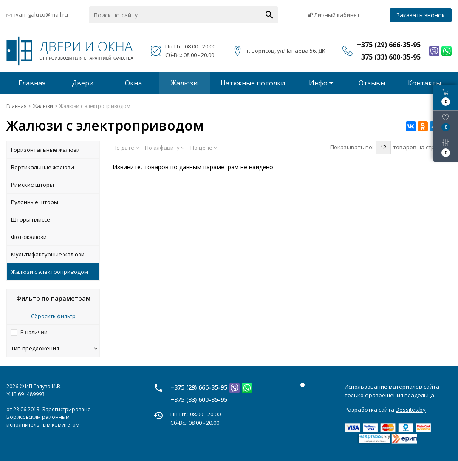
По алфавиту (164, 147)
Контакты (424, 83)
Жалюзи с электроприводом (49, 272)
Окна (133, 83)
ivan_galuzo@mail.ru (41, 14)
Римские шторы (32, 184)
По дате (126, 147)
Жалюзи (184, 83)
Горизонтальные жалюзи (45, 150)
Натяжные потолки (253, 83)
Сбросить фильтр (53, 316)
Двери (82, 83)
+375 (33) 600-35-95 (198, 400)
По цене (203, 147)
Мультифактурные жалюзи (48, 254)
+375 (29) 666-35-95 (198, 387)
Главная (31, 83)
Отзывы (372, 83)
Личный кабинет (334, 15)
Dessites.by (411, 409)
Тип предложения (54, 348)
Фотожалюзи (29, 237)
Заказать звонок (420, 15)
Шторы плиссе (30, 219)
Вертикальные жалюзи (42, 167)
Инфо (321, 83)
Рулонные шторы (34, 202)
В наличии (34, 332)
